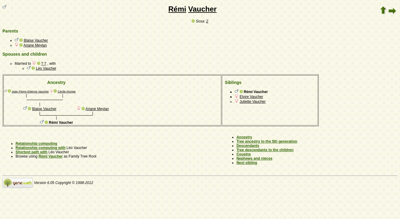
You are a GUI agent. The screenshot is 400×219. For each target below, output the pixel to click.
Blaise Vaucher (36, 40)
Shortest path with (32, 152)
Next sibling (246, 163)
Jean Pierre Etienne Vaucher (30, 91)
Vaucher (202, 9)
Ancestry (244, 137)
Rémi (177, 9)
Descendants (247, 146)
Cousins (243, 154)
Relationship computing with (40, 148)
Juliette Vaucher (253, 101)
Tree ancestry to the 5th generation (266, 141)
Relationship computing (36, 143)
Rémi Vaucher (50, 156)
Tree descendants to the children (264, 150)
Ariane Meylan (35, 45)
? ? (43, 63)
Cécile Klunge (67, 91)
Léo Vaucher (46, 68)
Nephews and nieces (254, 158)
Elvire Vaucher (251, 97)
